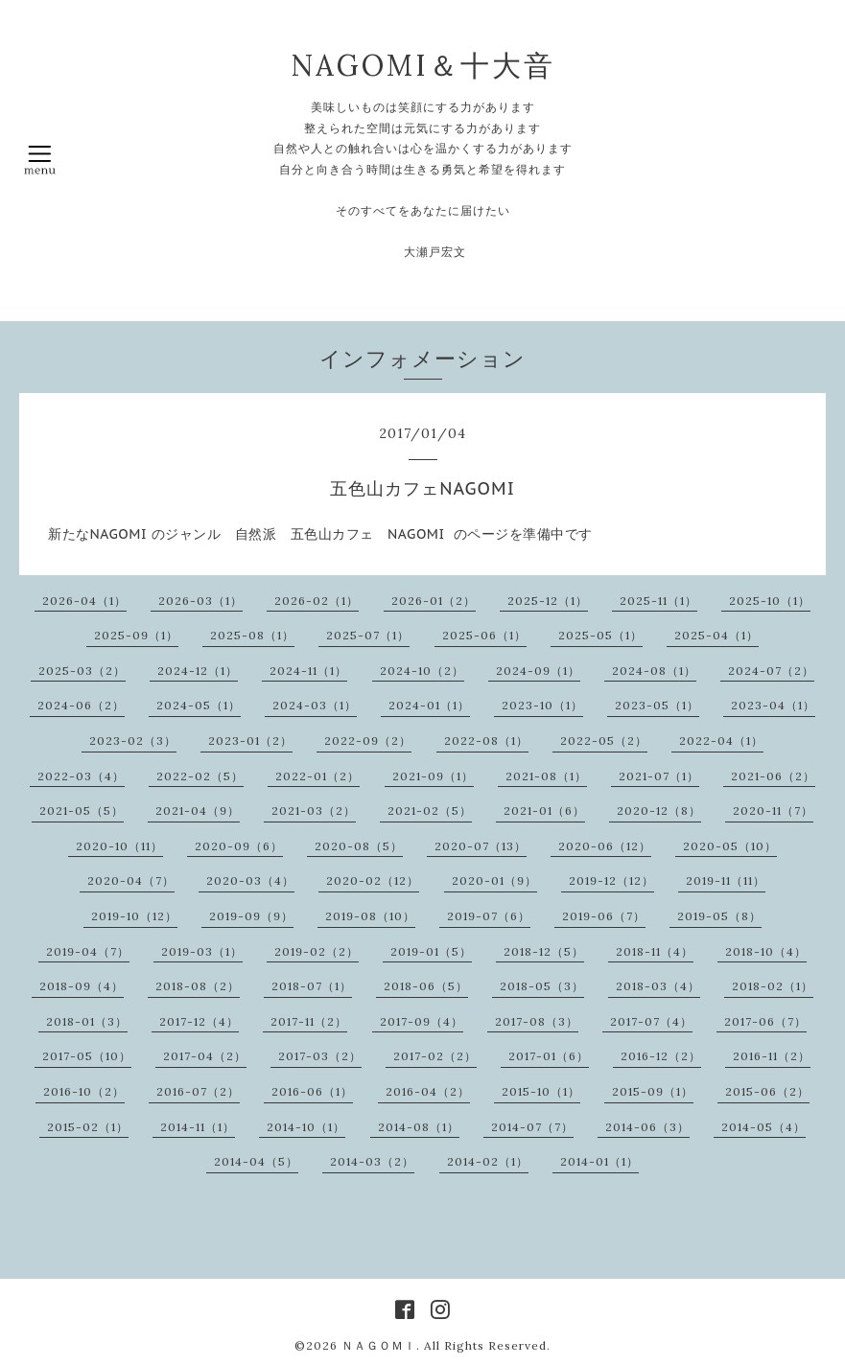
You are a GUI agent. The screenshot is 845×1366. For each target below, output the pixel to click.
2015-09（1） (652, 1091)
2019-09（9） (251, 916)
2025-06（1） (484, 635)
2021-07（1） (659, 776)
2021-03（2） (313, 810)
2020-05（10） (730, 846)
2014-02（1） (487, 1161)
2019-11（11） (725, 880)
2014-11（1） (197, 1127)
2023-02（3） (132, 740)
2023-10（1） (542, 705)
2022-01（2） (317, 776)
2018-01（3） (87, 1021)
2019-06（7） (603, 916)
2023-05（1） (657, 705)
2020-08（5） (359, 846)
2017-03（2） (320, 1056)
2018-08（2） (197, 986)
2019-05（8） (719, 916)
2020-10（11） (119, 846)
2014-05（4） (763, 1127)
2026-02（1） (316, 600)
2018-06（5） (426, 986)
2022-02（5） (200, 776)
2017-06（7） (765, 1021)
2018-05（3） (542, 986)
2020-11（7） (773, 810)
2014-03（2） (372, 1161)
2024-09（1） (538, 670)
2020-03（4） (250, 880)
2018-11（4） (654, 951)
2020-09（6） (239, 846)
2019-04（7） (87, 951)
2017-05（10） (86, 1056)
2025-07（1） (368, 635)
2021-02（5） (429, 810)
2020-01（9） (494, 880)
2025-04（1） (716, 635)
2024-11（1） (308, 670)
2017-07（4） (651, 1021)
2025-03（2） (82, 670)
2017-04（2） (204, 1056)
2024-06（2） (81, 705)
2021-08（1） (546, 776)
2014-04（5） (256, 1161)
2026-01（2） (433, 600)
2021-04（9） (197, 810)
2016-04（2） (428, 1091)
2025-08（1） (252, 635)
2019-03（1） (202, 951)
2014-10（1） (306, 1127)
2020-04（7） (131, 880)
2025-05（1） (600, 635)
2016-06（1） (312, 1091)
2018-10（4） (766, 951)
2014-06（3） (647, 1127)
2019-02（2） (316, 951)
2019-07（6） (488, 916)
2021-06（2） (773, 776)
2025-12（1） (547, 600)
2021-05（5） (81, 810)
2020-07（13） (480, 846)
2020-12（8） (659, 810)
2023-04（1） (773, 705)
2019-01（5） (431, 951)
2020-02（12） (372, 880)
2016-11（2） (771, 1056)
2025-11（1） (658, 600)
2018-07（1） (311, 986)
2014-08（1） (418, 1127)
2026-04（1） (84, 600)
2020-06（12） (604, 846)
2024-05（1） (198, 705)
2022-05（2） (603, 740)
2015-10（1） (541, 1091)
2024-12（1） (197, 670)
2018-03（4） (658, 986)
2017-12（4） (199, 1021)
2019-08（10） (370, 916)
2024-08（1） (654, 670)
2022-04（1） (721, 740)
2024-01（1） (429, 705)
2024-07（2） (771, 670)
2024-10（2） (422, 670)
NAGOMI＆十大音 (423, 65)
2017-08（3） (536, 1021)
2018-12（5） (544, 951)
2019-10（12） (134, 916)
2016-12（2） (661, 1056)
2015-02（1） (88, 1127)
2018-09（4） (81, 986)
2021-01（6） (544, 810)
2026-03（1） (200, 600)
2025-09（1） (136, 635)
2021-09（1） (433, 776)
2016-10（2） (84, 1091)
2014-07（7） (532, 1127)
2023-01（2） (250, 740)
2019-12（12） (611, 880)
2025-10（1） (769, 600)
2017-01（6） (548, 1056)
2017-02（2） (435, 1056)
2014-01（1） (599, 1161)
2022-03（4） (81, 776)
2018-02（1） (772, 986)
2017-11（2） (308, 1021)
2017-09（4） (421, 1021)
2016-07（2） (198, 1091)
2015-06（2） (767, 1091)
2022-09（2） (367, 740)
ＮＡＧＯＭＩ (378, 1345)
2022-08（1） (486, 740)
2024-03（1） (314, 705)
